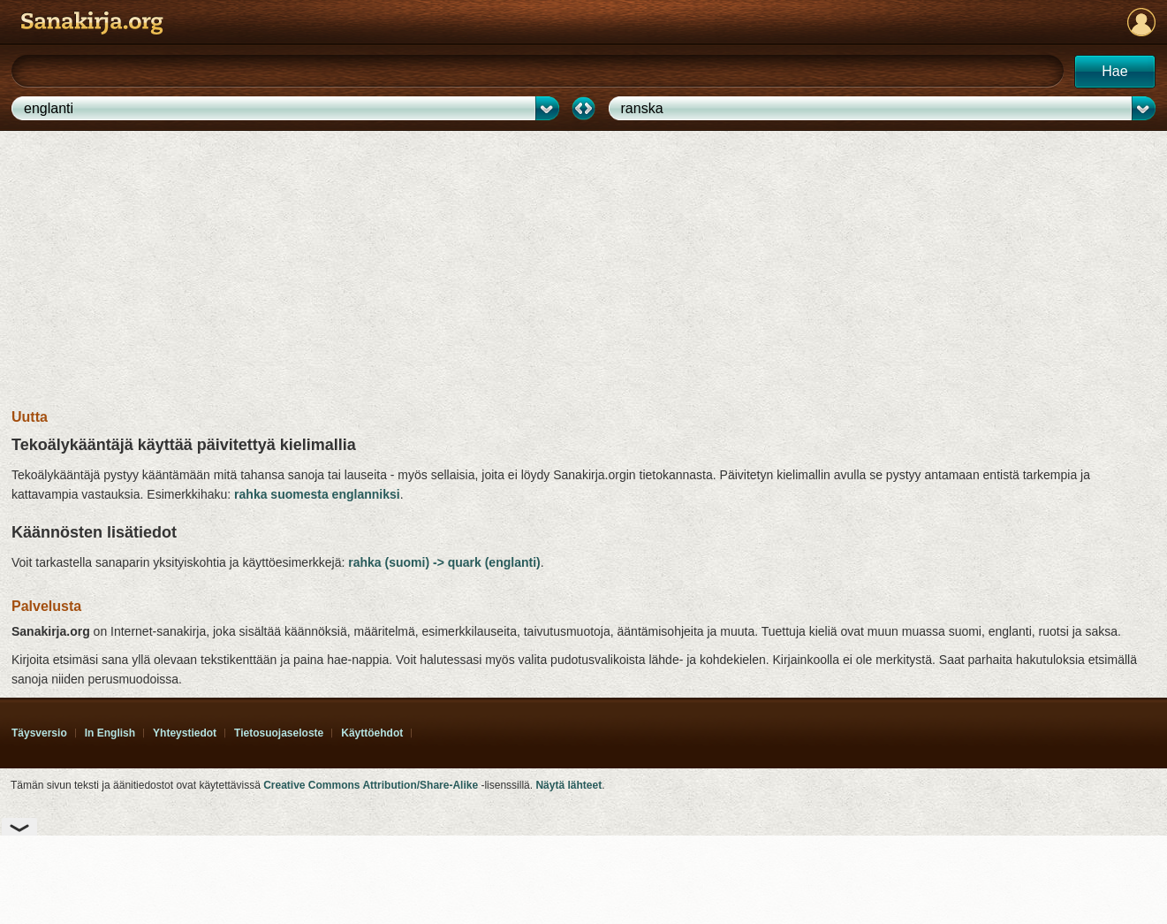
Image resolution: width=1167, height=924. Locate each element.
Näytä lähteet (568, 785)
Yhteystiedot (184, 733)
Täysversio (39, 733)
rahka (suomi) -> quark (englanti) (444, 562)
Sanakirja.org (92, 22)
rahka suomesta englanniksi (317, 494)
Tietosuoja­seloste (278, 733)
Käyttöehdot (372, 733)
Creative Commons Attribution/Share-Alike (370, 785)
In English (110, 733)
